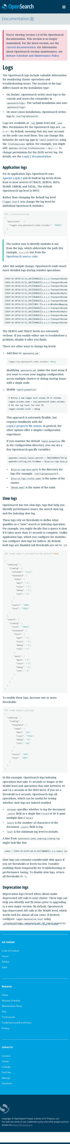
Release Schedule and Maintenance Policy (32, 55)
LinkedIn (6, 1068)
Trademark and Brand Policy (16, 1024)
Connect (6, 1057)
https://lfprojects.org (22, 1126)
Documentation (18, 18)
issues (28, 925)
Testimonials (8, 1018)
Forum (5, 957)
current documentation (21, 47)
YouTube (6, 1073)
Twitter (5, 1062)
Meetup (6, 1079)
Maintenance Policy (12, 1007)
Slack (4, 968)
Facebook (7, 1084)
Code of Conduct (10, 952)
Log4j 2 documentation (36, 156)
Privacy (5, 1029)
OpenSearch (18, 7)
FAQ (4, 1012)
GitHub (54, 925)
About (5, 996)
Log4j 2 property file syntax (24, 426)
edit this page (40, 925)
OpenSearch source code (22, 256)
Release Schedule (11, 1001)
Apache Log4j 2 (12, 178)
